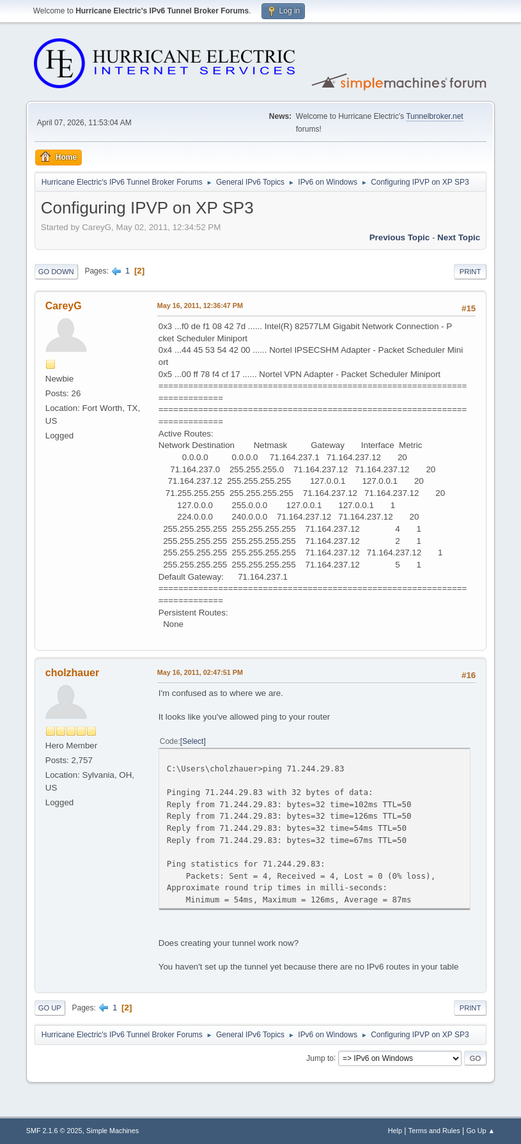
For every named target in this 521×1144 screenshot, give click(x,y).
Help (395, 1130)
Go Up (49, 1008)
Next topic (458, 237)
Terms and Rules (434, 1130)
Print (470, 271)
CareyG (63, 305)
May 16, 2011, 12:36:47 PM (200, 305)
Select (192, 741)
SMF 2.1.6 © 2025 (54, 1130)
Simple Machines (112, 1130)
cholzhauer (72, 672)
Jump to (320, 1057)
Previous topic (399, 237)
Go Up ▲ (480, 1130)
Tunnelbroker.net (434, 116)
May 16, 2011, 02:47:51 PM (200, 672)
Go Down (56, 271)
